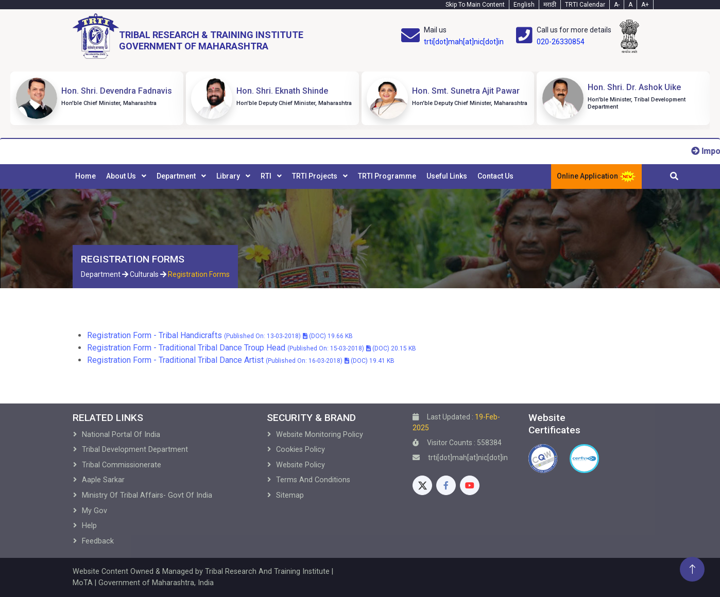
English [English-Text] (524, 4)
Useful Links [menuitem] (446, 176)
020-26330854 (561, 42)
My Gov (94, 510)
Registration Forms (199, 274)
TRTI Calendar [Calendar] (585, 4)
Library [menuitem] (229, 176)
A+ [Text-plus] (645, 4)
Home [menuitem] (85, 176)
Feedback (98, 541)
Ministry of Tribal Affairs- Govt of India (147, 495)
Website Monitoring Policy (319, 434)
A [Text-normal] (630, 4)
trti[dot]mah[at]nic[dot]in (464, 42)
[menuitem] (85, 176)
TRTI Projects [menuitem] (315, 176)
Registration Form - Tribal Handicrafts (220, 335)
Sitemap (290, 495)
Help (89, 525)
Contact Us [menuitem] (495, 176)
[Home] (188, 36)
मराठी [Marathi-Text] (549, 4)
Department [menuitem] (177, 176)
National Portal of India (121, 434)
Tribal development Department (135, 449)
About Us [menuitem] (122, 176)
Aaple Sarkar (103, 480)
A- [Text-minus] (617, 4)
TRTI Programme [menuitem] (387, 176)
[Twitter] (422, 485)
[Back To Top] (692, 569)
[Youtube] (469, 485)
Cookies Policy (300, 449)
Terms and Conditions (313, 480)
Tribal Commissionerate (121, 465)
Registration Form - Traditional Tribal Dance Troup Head (251, 348)
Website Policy (300, 465)
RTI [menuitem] (267, 176)
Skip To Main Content (475, 4)
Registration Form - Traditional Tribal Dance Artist (241, 360)
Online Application (596, 176)
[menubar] (294, 176)
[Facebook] (446, 485)
